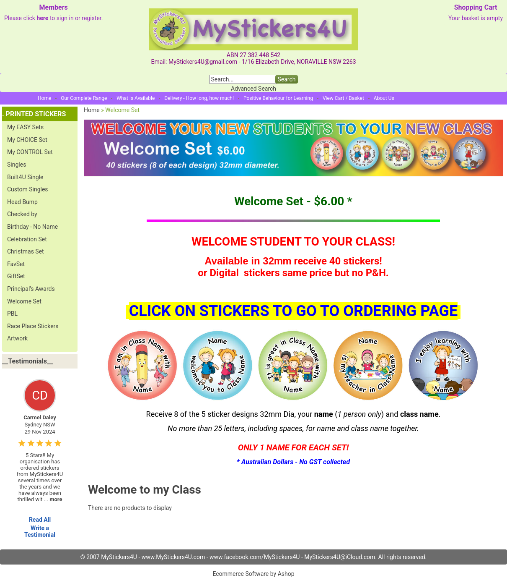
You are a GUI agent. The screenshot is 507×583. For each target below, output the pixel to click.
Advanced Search (253, 88)
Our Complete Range (84, 98)
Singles (16, 164)
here (42, 18)
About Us (384, 98)
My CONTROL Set (30, 152)
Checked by (22, 214)
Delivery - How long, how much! (199, 98)
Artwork (17, 338)
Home (44, 98)
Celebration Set (27, 239)
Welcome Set (24, 301)
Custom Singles (27, 189)
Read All (40, 519)
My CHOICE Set (27, 139)
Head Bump (22, 202)
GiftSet (16, 276)
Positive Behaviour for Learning (278, 98)
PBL (12, 313)
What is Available (135, 98)
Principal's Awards (31, 288)
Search (286, 79)
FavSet (16, 264)
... (53, 499)
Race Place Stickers (33, 326)
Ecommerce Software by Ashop (253, 573)
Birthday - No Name (32, 226)
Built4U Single (25, 177)
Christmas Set (25, 251)
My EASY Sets (25, 127)
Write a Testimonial (39, 531)
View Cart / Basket (343, 98)
